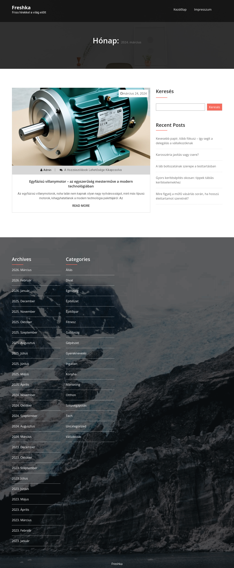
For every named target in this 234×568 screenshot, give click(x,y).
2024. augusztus (23, 426)
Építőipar (72, 311)
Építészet (72, 301)
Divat (69, 280)
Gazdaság (73, 332)
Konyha (71, 374)
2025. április (20, 384)
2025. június (20, 364)
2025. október (22, 322)
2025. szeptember (25, 332)
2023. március (22, 520)
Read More (81, 206)
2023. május (20, 499)
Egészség (72, 291)
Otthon (71, 395)
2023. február (22, 530)
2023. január (21, 541)
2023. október (22, 457)
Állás (69, 270)
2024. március (22, 437)
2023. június (20, 489)
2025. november (23, 311)
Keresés (165, 91)
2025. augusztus (23, 343)
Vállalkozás (73, 437)
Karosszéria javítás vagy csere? (177, 155)
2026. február (22, 280)
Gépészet (72, 343)
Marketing (73, 384)
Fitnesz (71, 322)
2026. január (21, 291)
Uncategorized (76, 426)
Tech (69, 416)
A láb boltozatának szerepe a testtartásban (186, 166)
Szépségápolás (76, 405)
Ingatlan (71, 364)
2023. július (20, 478)
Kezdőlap (180, 9)
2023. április (20, 510)
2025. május (20, 374)
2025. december (23, 301)
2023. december (23, 447)
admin (47, 170)
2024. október (22, 405)
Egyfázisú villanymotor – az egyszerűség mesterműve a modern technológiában (81, 183)
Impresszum (203, 9)
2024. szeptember (25, 416)
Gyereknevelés (76, 353)
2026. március (22, 270)
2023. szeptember (25, 468)
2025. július (20, 353)
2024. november (23, 395)
